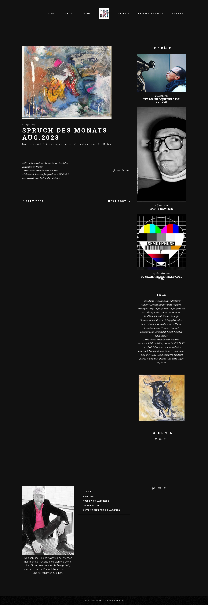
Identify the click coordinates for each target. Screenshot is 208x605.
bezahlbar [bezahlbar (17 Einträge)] (148, 316)
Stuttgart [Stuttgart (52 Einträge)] (178, 354)
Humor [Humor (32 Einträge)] (178, 324)
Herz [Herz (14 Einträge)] (171, 324)
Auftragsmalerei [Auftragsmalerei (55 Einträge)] (177, 308)
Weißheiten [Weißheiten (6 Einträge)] (161, 362)
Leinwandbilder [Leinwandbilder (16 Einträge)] (156, 350)
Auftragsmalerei (35, 163)
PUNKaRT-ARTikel (96, 500)
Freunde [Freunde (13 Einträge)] (152, 324)
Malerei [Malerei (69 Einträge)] (168, 350)
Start (87, 491)
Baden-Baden (51, 163)
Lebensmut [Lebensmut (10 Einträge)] (158, 347)
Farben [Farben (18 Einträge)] (144, 324)
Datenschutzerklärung (101, 510)
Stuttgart (56, 177)
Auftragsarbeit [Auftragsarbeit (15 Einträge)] (162, 308)
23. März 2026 (161, 95)
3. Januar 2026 (161, 205)
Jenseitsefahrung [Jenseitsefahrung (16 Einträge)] (152, 327)
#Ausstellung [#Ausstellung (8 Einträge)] (148, 300)
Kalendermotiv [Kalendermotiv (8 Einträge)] (147, 331)
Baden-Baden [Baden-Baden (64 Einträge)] (160, 312)
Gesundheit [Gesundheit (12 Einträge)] (162, 324)
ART (24, 163)
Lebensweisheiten (30, 177)
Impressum (91, 505)
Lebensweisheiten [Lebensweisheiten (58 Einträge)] (172, 347)
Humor (39, 166)
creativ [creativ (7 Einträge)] (159, 320)
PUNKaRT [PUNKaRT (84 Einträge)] (151, 354)
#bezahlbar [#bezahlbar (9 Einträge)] (175, 300)
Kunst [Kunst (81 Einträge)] (170, 331)
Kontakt (89, 496)
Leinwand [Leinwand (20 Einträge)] (143, 350)
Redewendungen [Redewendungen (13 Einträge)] (165, 354)
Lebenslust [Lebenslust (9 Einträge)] (147, 347)
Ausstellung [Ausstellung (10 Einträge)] (147, 312)
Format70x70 (28, 166)
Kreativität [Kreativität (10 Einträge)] (160, 331)
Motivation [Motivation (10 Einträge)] (179, 350)
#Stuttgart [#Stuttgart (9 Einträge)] (143, 308)
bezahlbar (63, 163)
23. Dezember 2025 (161, 273)
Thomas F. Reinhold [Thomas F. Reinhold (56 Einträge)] (148, 358)
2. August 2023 (28, 124)
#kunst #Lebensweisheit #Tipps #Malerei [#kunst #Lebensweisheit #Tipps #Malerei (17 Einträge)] (161, 304)
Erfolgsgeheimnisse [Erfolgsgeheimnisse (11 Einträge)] (173, 320)
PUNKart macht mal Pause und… (161, 278)
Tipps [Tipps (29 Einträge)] (180, 358)
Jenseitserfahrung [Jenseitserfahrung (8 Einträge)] (170, 327)
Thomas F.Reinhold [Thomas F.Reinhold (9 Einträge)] (168, 358)
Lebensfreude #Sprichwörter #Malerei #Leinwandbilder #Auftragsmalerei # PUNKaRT (45, 172)
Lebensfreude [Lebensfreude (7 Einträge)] (161, 335)
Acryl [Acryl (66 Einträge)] (151, 308)
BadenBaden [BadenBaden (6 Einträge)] (174, 312)
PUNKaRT (45, 177)
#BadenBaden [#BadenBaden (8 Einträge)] (162, 300)
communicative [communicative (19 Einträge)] (147, 320)
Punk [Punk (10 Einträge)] (142, 354)
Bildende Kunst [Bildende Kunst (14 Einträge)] (161, 316)
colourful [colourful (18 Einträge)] (174, 316)
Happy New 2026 (161, 208)
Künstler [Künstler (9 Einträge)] (178, 331)
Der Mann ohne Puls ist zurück (161, 100)
